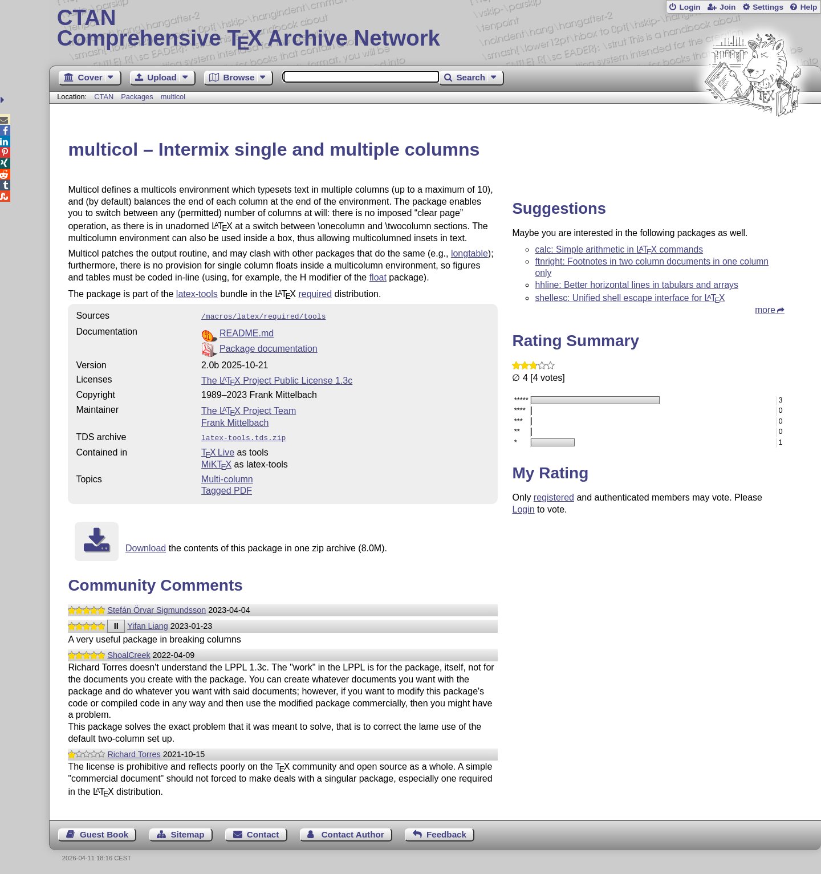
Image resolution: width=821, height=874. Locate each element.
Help (809, 7)
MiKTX (216, 462)
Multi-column (227, 477)
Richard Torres (133, 752)
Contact (263, 832)
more (765, 310)
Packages (138, 96)
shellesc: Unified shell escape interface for (630, 298)
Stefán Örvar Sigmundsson (156, 607)
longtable (469, 253)
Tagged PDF (226, 488)
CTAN (103, 96)
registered (554, 497)
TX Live (217, 450)
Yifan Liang (147, 623)
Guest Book (104, 832)
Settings (768, 7)
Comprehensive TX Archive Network (435, 28)
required (315, 294)
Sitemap (187, 832)
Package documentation (269, 347)
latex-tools (197, 294)
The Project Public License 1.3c (276, 379)
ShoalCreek (128, 652)
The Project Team (248, 409)
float (378, 277)
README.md (247, 332)
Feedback (446, 832)
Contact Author (353, 832)
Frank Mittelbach (235, 421)
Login (689, 7)
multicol (173, 96)
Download (145, 546)
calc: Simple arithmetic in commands (619, 249)
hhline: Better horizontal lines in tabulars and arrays (636, 285)
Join (727, 7)
